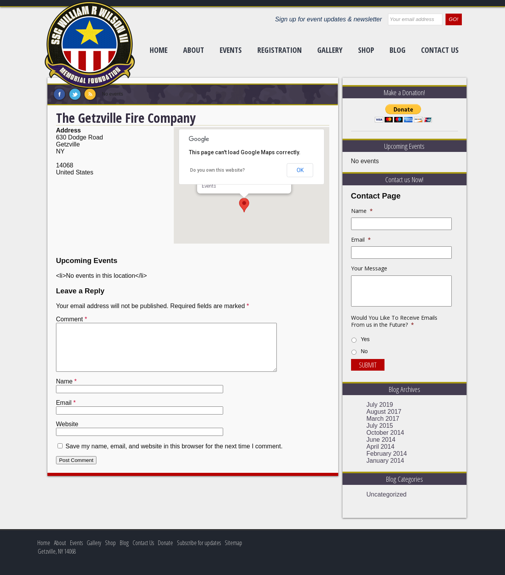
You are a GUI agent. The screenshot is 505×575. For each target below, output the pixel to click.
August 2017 (384, 411)
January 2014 (385, 460)
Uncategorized (387, 494)
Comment (71, 319)
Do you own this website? (217, 170)
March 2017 (383, 418)
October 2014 (385, 432)
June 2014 (381, 439)
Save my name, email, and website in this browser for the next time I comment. (173, 455)
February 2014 (387, 453)
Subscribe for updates (199, 542)
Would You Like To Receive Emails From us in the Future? (394, 321)
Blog (397, 50)
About (193, 50)
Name (66, 390)
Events (231, 50)
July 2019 (380, 404)
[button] (244, 205)
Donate (165, 542)
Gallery (329, 50)
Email (66, 412)
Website (67, 433)
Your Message (369, 268)
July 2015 (380, 425)
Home (159, 50)
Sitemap (233, 542)
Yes (365, 339)
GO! (453, 19)
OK (300, 170)
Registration (279, 50)
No (364, 351)
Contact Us (440, 50)
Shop (366, 50)
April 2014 (381, 446)
